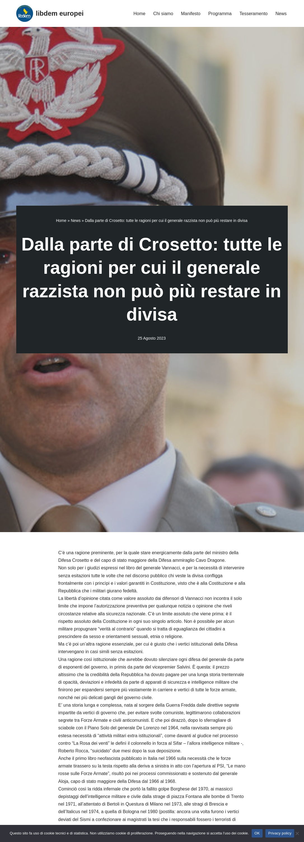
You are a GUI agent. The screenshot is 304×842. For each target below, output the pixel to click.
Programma (220, 13)
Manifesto (190, 13)
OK (257, 833)
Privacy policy (279, 833)
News (281, 13)
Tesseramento (253, 13)
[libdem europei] (50, 13)
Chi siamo (163, 13)
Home (140, 13)
